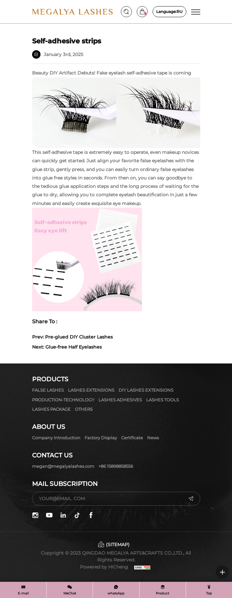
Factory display (101, 437)
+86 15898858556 (116, 466)
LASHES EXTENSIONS (91, 390)
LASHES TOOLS (162, 399)
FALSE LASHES (48, 390)
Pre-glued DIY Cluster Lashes (79, 337)
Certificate (132, 437)
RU (169, 12)
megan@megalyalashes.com (63, 466)
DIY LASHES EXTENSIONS (146, 390)
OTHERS (84, 409)
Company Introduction (56, 437)
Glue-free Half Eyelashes (73, 347)
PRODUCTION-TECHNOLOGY (63, 399)
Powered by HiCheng (104, 567)
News (153, 437)
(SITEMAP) (118, 544)
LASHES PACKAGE (51, 409)
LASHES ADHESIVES (120, 399)
